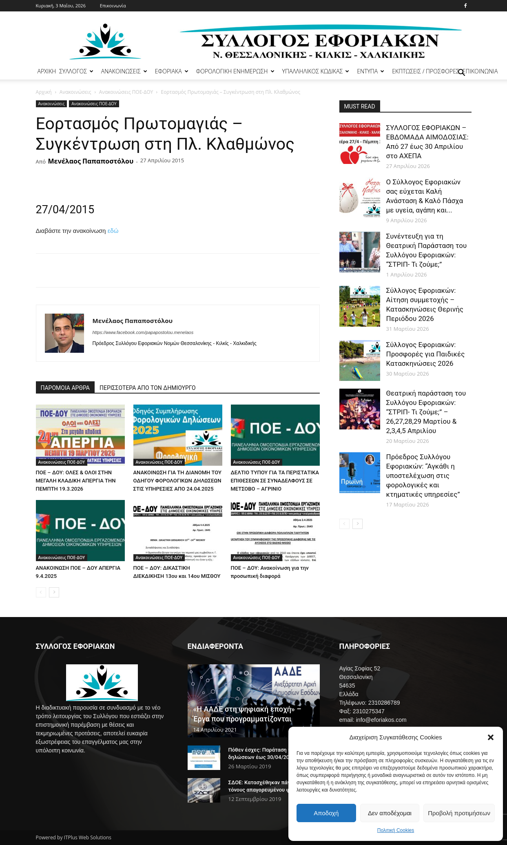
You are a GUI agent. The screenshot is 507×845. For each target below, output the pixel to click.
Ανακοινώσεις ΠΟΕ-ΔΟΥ (126, 91)
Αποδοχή (326, 813)
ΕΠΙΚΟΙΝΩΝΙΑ (480, 71)
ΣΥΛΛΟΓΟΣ (76, 71)
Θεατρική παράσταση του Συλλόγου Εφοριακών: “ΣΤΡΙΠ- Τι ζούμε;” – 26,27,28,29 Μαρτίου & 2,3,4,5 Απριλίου (426, 412)
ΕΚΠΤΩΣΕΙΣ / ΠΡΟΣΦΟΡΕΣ (425, 71)
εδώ (113, 230)
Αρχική (44, 91)
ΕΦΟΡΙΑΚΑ (171, 71)
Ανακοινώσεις (75, 91)
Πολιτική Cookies (395, 830)
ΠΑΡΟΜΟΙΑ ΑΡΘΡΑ (65, 388)
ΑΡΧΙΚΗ (47, 71)
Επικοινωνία (113, 5)
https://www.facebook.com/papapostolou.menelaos (143, 332)
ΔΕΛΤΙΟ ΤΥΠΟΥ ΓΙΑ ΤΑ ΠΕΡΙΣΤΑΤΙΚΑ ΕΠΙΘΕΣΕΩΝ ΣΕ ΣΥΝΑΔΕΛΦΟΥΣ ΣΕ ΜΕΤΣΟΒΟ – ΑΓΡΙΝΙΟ (275, 480)
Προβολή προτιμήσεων (459, 813)
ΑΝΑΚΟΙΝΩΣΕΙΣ (124, 71)
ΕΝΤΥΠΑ (370, 71)
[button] (491, 737)
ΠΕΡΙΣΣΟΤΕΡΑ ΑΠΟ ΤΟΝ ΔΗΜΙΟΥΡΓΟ (148, 388)
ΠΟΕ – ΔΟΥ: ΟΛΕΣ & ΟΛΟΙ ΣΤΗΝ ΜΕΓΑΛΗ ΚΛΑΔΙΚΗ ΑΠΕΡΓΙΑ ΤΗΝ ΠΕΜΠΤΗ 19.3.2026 (76, 480)
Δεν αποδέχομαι (390, 813)
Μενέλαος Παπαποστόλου (90, 161)
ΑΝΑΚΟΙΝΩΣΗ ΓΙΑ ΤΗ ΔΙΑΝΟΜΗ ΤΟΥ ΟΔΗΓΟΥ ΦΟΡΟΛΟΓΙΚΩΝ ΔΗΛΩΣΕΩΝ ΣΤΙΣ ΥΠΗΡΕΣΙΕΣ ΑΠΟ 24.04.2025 (177, 480)
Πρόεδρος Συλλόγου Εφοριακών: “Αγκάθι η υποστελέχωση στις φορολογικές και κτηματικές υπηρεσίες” (423, 475)
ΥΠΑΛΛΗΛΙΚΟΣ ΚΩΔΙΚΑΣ (316, 71)
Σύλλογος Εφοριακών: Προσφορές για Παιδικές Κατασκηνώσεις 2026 (425, 354)
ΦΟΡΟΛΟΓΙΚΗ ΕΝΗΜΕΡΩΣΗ (235, 71)
